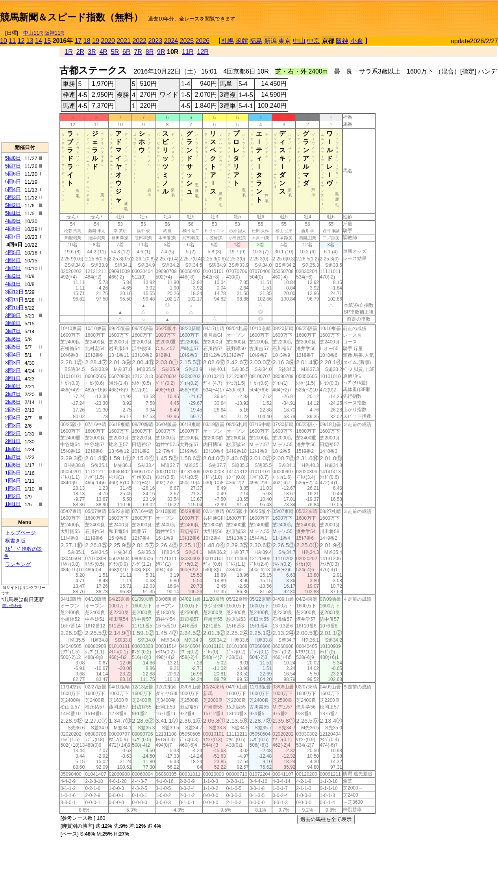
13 (29, 40)
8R (150, 51)
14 (38, 40)
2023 (155, 40)
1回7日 (13, 457)
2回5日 (13, 410)
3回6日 (13, 339)
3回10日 (14, 307)
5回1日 (13, 213)
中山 (299, 40)
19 (95, 40)
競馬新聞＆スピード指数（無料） (71, 17)
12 (21, 40)
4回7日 (13, 237)
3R (92, 51)
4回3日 (13, 268)
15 (47, 40)
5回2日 (13, 205)
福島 (256, 40)
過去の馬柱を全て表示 (326, 819)
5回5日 (13, 182)
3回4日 (13, 355)
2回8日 (13, 386)
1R (68, 51)
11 (12, 40)
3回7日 (13, 331)
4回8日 (13, 229)
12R (203, 51)
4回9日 (13, 221)
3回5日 (13, 347)
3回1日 (13, 378)
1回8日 (13, 449)
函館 (241, 40)
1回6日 (13, 465)
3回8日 (13, 323)
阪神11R (54, 33)
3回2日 (13, 370)
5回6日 (13, 174)
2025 (187, 40)
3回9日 (13, 315)
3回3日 (13, 362)
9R (161, 51)
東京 (284, 41)
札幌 (227, 40)
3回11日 (14, 300)
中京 (313, 40)
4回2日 (13, 276)
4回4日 (13, 260)
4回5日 (13, 252)
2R (80, 51)
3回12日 (14, 292)
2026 (203, 40)
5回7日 (13, 166)
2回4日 (13, 418)
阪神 (342, 40)
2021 (124, 40)
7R (138, 51)
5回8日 (13, 158)
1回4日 (13, 480)
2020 (108, 40)
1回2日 (13, 496)
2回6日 (13, 402)
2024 (171, 40)
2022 (139, 40)
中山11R (33, 33)
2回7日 (13, 394)
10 (3, 40)
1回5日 (13, 473)
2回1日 (13, 441)
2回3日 (13, 425)
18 (87, 40)
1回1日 (13, 504)
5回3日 (13, 197)
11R (187, 51)
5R (115, 51)
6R (126, 51)
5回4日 (13, 189)
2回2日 (13, 433)
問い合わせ (12, 605)
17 (78, 40)
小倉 (356, 40)
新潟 (270, 41)
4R (103, 51)
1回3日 (13, 488)
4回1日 (13, 284)
